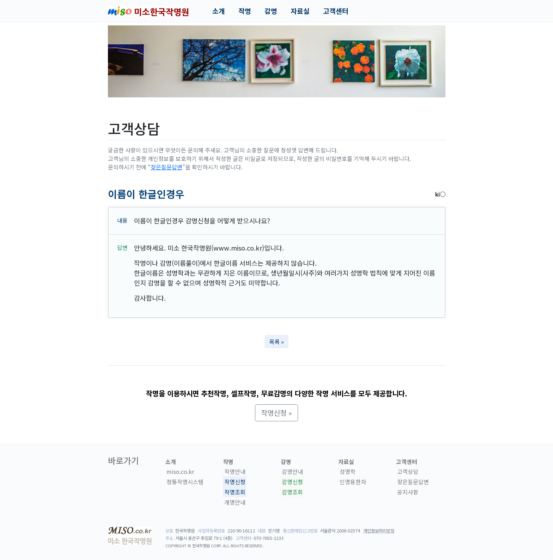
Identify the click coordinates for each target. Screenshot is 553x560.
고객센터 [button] (335, 11)
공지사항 (407, 492)
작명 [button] (244, 11)
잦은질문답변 (166, 167)
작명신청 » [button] (276, 413)
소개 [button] (218, 11)
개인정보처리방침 (378, 531)
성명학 (348, 471)
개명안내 (234, 502)
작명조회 (234, 492)
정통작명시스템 (184, 481)
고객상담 (407, 471)
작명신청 (234, 481)
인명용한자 (353, 481)
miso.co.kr (180, 471)
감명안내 (292, 471)
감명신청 (292, 481)
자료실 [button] (300, 11)
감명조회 (292, 492)
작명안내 (234, 471)
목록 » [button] (276, 341)
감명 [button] (271, 11)
